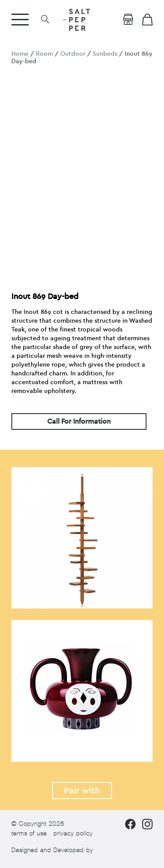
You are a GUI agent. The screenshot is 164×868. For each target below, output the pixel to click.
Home (19, 54)
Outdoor (72, 54)
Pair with (82, 790)
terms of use (29, 833)
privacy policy (73, 833)
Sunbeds (105, 54)
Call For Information (79, 421)
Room (44, 54)
